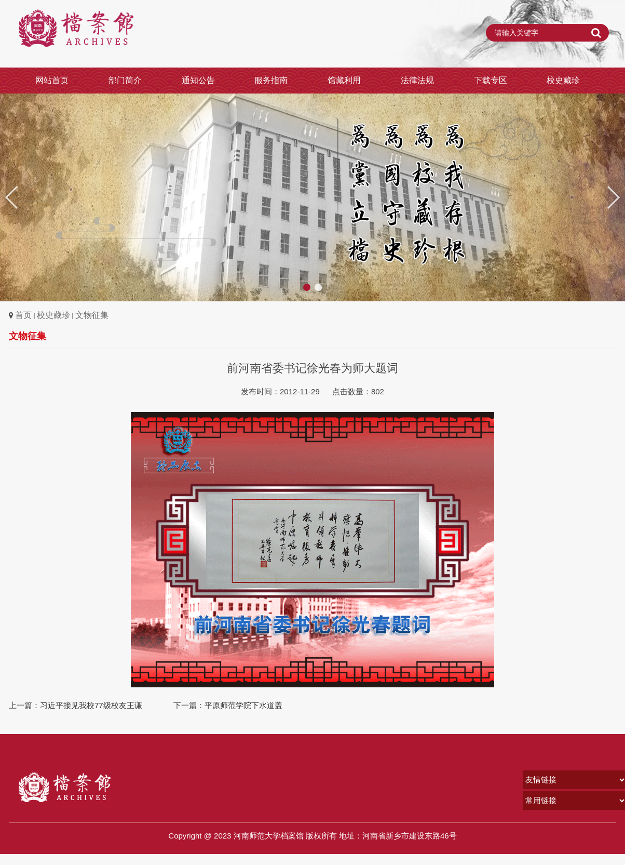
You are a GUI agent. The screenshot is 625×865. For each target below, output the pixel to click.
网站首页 (52, 80)
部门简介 (125, 80)
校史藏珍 (563, 80)
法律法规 (417, 80)
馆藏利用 (344, 80)
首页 (23, 315)
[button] (613, 197)
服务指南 (271, 80)
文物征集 (91, 315)
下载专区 (490, 80)
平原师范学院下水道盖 (243, 705)
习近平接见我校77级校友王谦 (91, 705)
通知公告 (198, 80)
